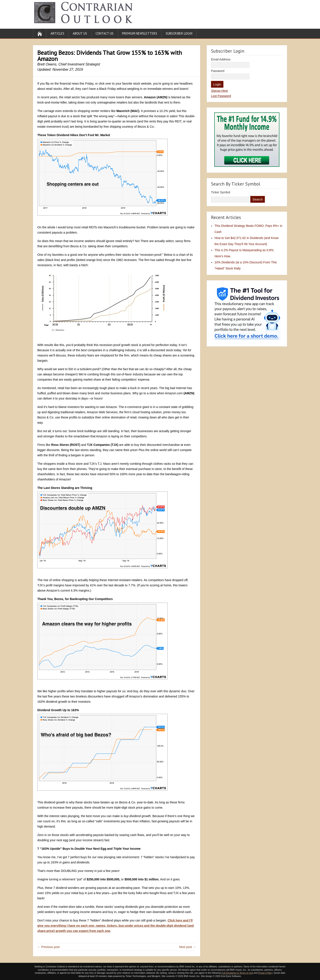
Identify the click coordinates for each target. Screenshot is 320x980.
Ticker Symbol (220, 192)
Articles (57, 33)
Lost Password (221, 96)
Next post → (187, 947)
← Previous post (48, 947)
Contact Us (105, 33)
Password (217, 71)
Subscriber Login (179, 33)
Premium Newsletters (139, 33)
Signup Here (219, 90)
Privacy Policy (265, 973)
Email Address (220, 59)
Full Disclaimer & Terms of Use (237, 973)
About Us (80, 33)
